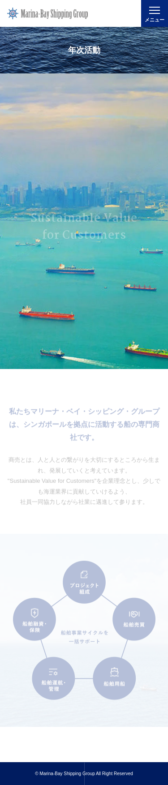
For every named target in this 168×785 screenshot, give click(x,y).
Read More (84, 755)
